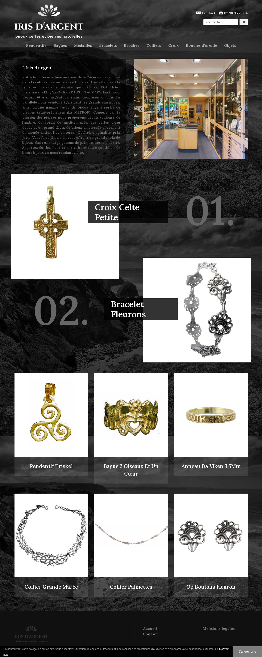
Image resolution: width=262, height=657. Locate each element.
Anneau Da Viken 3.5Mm (211, 466)
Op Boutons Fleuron (211, 587)
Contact (205, 13)
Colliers (153, 45)
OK (243, 22)
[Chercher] (220, 22)
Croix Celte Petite (117, 212)
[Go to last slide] (141, 109)
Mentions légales (219, 628)
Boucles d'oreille (201, 45)
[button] (10, 654)
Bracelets (108, 45)
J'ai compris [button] (247, 651)
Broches (131, 45)
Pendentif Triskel (51, 466)
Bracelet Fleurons (128, 309)
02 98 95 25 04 (233, 13)
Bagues (60, 45)
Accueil (150, 628)
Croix (173, 45)
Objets (230, 45)
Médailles (83, 45)
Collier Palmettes (131, 587)
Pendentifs (36, 45)
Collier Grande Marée (51, 587)
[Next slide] (241, 109)
